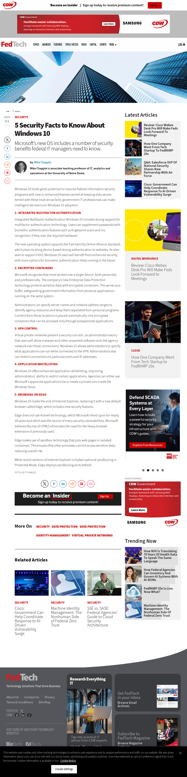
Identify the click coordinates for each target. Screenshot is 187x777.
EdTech (33, 744)
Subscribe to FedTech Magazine (134, 736)
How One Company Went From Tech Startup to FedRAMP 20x (158, 149)
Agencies (46, 44)
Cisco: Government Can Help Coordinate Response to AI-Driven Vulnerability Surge (160, 189)
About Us (12, 697)
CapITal (93, 44)
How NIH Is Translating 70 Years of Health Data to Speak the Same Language (160, 556)
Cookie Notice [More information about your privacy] (68, 761)
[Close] (180, 753)
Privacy (50, 697)
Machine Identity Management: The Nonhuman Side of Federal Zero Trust (157, 610)
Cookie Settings (64, 769)
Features (58, 44)
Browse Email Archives (127, 704)
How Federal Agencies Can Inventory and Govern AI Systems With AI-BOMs (161, 575)
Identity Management (53, 535)
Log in (181, 44)
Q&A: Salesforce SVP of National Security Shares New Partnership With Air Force (160, 169)
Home (7, 111)
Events (103, 44)
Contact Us (31, 697)
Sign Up (153, 5)
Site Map (45, 702)
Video (84, 44)
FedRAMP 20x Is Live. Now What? (158, 590)
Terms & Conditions (19, 702)
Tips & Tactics (71, 44)
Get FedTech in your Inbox (129, 695)
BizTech (14, 744)
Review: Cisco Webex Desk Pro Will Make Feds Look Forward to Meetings (161, 130)
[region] (93, 761)
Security (17, 111)
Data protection (65, 527)
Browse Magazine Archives (130, 745)
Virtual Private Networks (92, 535)
